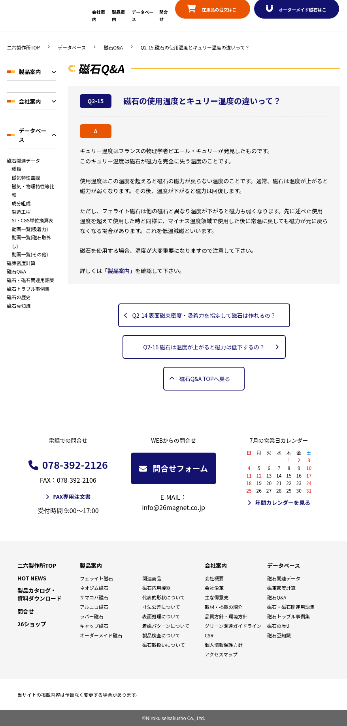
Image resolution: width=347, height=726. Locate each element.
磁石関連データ (23, 160)
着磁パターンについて (165, 625)
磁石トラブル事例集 (28, 288)
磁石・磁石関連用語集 (31, 280)
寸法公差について (161, 606)
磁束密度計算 (21, 263)
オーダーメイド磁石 (101, 635)
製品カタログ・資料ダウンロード (39, 594)
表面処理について (161, 616)
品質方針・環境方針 (226, 616)
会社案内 (30, 101)
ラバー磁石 (92, 616)
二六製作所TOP (23, 47)
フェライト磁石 (96, 578)
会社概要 (214, 578)
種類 (16, 168)
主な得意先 (216, 597)
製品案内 (30, 72)
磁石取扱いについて (163, 644)
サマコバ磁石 (94, 597)
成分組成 (21, 203)
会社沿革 (214, 587)
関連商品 (151, 578)
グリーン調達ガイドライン (233, 625)
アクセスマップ (221, 654)
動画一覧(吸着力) (30, 229)
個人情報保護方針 (224, 644)
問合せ (25, 611)
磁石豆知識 (19, 305)
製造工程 (21, 211)
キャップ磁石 (94, 625)
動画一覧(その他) (30, 254)
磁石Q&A (113, 47)
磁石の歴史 (19, 297)
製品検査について (161, 635)
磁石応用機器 (156, 587)
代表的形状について (163, 597)
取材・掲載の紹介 (224, 606)
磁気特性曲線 (26, 177)
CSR (209, 635)
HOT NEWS (31, 578)
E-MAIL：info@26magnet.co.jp (173, 502)
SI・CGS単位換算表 (32, 220)
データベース (72, 47)
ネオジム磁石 (94, 587)
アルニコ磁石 (94, 606)
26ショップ (31, 624)
